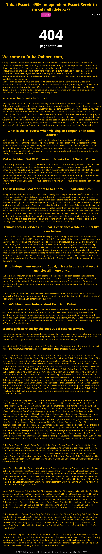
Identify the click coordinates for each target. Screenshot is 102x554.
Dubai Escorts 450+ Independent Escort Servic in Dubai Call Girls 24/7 (51, 7)
